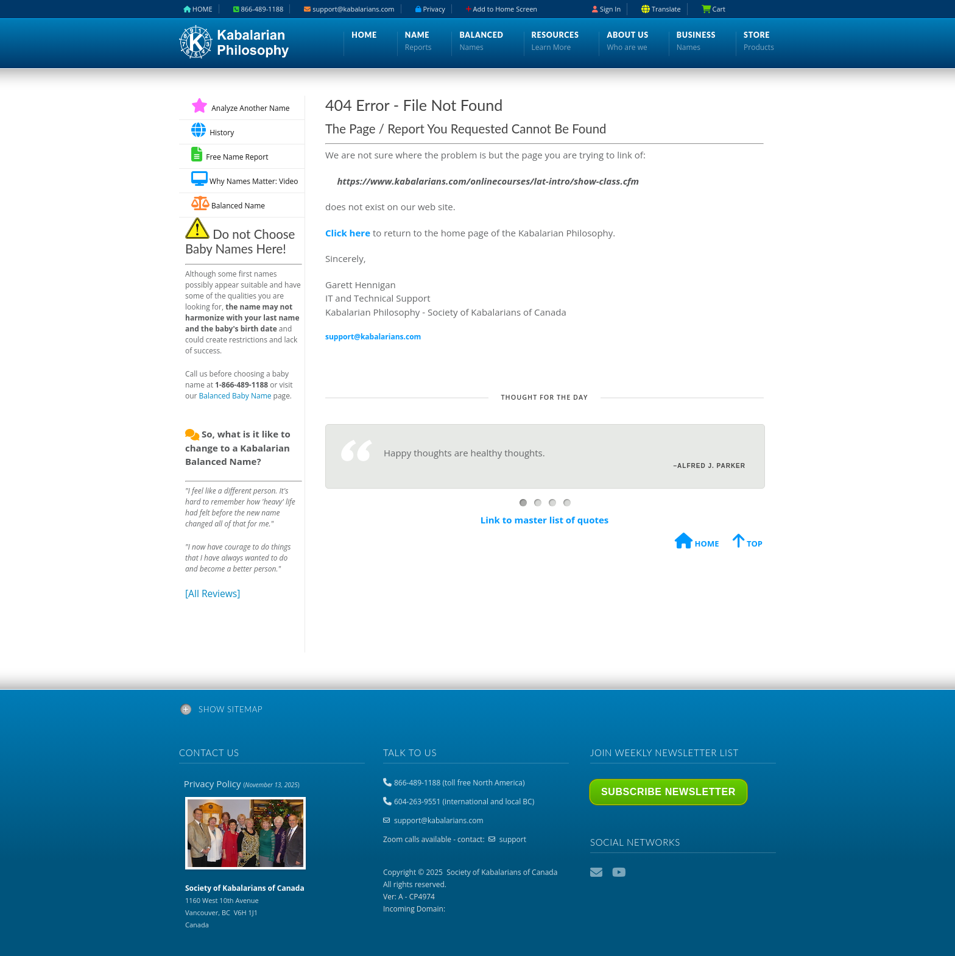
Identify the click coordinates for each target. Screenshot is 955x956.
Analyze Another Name (240, 108)
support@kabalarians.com (439, 820)
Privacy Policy (242, 783)
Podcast (641, 872)
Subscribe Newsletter (668, 792)
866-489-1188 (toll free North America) (459, 782)
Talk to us (410, 752)
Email (597, 872)
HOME (697, 542)
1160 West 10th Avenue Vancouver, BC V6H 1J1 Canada (245, 906)
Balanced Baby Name (235, 396)
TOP (748, 542)
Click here (347, 233)
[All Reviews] (212, 593)
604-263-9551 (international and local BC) (464, 801)
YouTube (619, 872)
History (212, 130)
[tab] (477, 711)
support (512, 839)
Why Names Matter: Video (244, 178)
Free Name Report (229, 154)
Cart (713, 8)
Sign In (606, 8)
